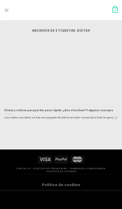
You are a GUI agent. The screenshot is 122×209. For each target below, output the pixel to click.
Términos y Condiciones (87, 168)
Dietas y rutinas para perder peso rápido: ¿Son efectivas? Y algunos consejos (58, 110)
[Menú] (6, 10)
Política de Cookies (62, 171)
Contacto (23, 168)
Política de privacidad (50, 168)
